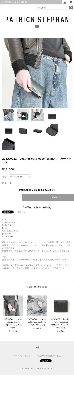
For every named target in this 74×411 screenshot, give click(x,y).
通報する (21, 212)
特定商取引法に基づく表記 (49, 356)
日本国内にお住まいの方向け (37, 207)
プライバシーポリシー (23, 356)
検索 (71, 7)
